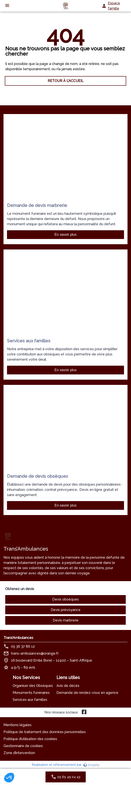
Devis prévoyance (65, 610)
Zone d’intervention (19, 753)
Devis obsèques (65, 599)
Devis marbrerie (66, 620)
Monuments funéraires (31, 693)
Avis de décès (67, 686)
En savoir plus (65, 234)
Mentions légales (17, 725)
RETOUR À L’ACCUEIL (66, 81)
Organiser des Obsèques (33, 686)
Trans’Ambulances (18, 638)
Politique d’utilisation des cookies (30, 739)
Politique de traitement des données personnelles (44, 732)
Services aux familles (30, 700)
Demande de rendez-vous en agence (87, 693)
